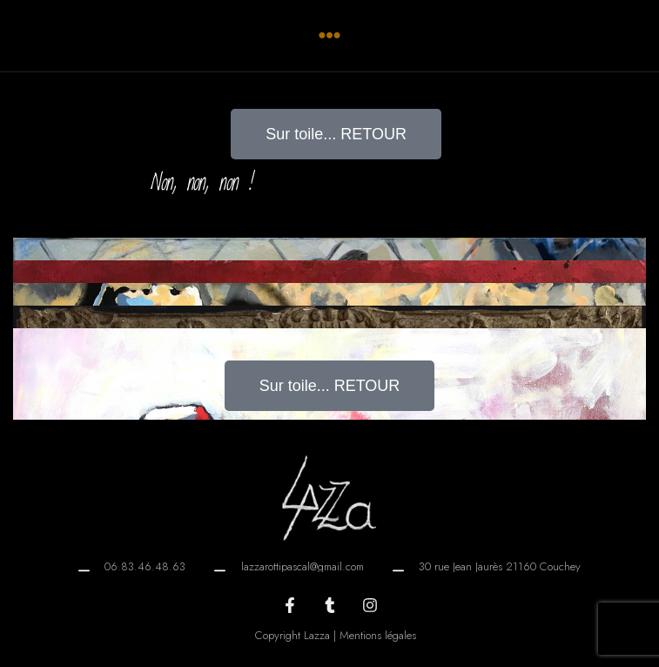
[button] (329, 35)
